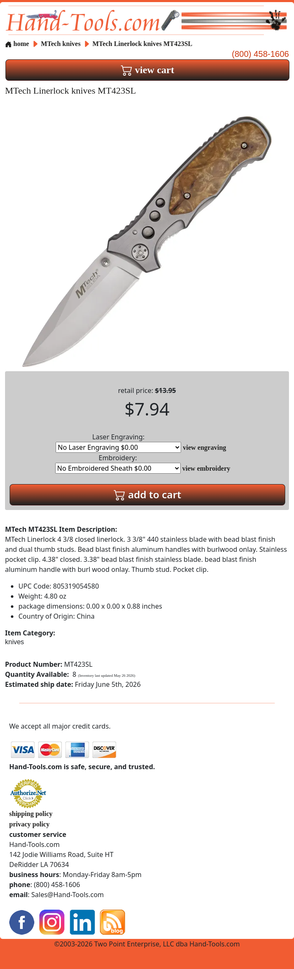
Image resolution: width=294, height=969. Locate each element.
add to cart (148, 494)
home (17, 43)
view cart (147, 70)
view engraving (204, 447)
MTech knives (61, 43)
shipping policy (31, 813)
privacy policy (29, 824)
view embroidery (206, 468)
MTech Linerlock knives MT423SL (142, 43)
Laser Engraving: (118, 442)
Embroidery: (118, 463)
